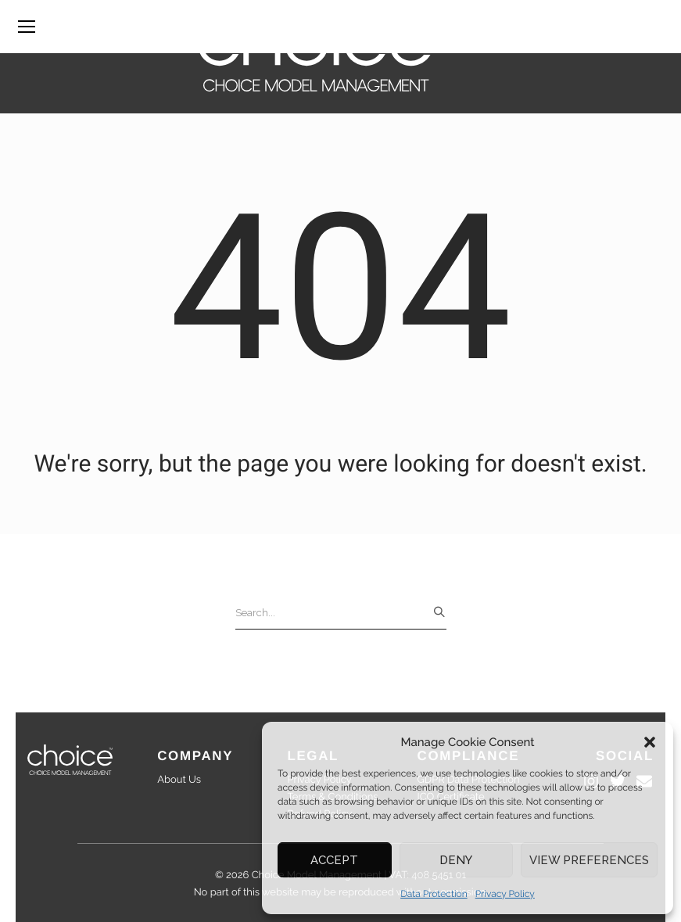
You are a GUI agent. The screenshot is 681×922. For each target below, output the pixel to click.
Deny (455, 860)
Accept (334, 860)
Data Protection (434, 893)
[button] (650, 742)
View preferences (589, 860)
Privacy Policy (505, 893)
